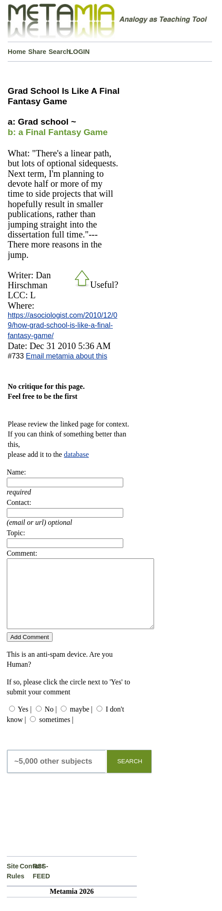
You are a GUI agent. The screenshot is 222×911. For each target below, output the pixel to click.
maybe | (81, 723)
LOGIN (79, 51)
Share (37, 51)
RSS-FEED (39, 884)
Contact (26, 879)
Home (17, 51)
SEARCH (130, 774)
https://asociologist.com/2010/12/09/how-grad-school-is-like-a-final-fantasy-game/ (62, 325)
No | (51, 723)
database (76, 454)
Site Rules (13, 884)
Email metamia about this (66, 356)
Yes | (24, 723)
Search (58, 51)
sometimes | (56, 733)
